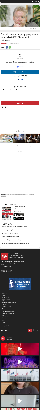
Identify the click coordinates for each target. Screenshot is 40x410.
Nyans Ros (4, 319)
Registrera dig (17, 211)
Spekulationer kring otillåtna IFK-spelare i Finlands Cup (15, 243)
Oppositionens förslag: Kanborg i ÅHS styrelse (19, 144)
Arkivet (15, 209)
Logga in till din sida (19, 206)
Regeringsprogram (24, 194)
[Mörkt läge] (37, 330)
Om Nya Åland (5, 326)
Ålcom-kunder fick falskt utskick (10, 233)
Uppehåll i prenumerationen (9, 302)
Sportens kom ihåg (6, 306)
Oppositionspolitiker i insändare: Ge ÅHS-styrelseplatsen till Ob (32, 145)
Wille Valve (3, 196)
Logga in (36, 1)
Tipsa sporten (5, 308)
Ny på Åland (5, 317)
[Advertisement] (20, 173)
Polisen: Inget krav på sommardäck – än (12, 230)
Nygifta (3, 320)
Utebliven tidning (6, 301)
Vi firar (3, 322)
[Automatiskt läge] (30, 330)
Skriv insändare (6, 297)
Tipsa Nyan (4, 294)
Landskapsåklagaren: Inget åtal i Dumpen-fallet (14, 240)
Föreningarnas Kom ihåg (8, 313)
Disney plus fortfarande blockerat (10, 236)
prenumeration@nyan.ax (17, 261)
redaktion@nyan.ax (18, 256)
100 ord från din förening (8, 311)
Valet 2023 (31, 194)
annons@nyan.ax (18, 257)
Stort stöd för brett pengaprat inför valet (5, 144)
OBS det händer (6, 299)
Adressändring (5, 304)
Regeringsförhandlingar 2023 (12, 194)
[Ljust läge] (33, 330)
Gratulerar (4, 315)
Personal (4, 295)
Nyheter (3, 43)
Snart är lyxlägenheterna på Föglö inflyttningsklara (14, 227)
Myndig (3, 310)
